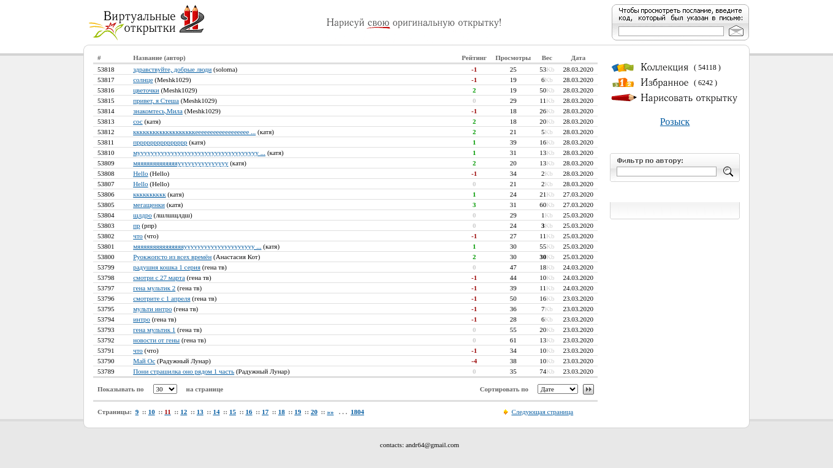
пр (136, 225)
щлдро (142, 215)
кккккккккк (149, 194)
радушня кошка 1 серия (166, 267)
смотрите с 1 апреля (161, 298)
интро (141, 319)
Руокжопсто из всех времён (172, 256)
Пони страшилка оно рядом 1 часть (183, 371)
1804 (357, 411)
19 (297, 411)
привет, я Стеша (156, 100)
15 (232, 411)
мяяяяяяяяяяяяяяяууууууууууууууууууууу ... (197, 246)
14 (216, 411)
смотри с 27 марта (159, 277)
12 (183, 411)
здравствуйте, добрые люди (172, 69)
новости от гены (156, 340)
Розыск (675, 121)
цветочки (146, 90)
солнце (143, 79)
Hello (140, 173)
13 (200, 411)
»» (330, 411)
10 (151, 411)
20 (314, 411)
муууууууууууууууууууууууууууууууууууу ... (199, 152)
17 (265, 411)
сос (138, 121)
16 (249, 411)
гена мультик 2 (154, 288)
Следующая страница (542, 411)
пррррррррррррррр (160, 142)
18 (281, 411)
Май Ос (144, 360)
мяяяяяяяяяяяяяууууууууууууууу (180, 163)
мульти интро (152, 308)
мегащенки (149, 204)
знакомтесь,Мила (158, 111)
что (138, 236)
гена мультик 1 (154, 329)
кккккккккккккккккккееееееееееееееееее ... (194, 131)
